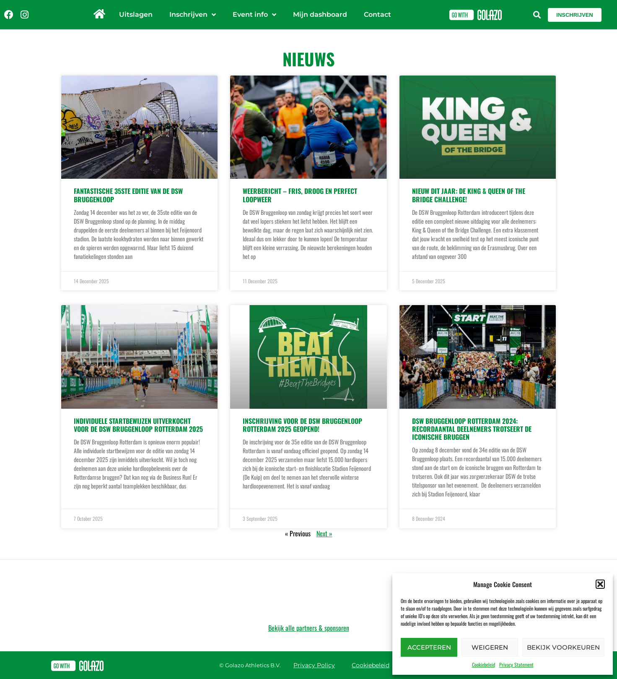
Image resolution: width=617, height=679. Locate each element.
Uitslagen (136, 14)
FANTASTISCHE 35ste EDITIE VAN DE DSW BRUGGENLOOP (128, 195)
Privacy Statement (516, 664)
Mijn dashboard (320, 14)
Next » (324, 533)
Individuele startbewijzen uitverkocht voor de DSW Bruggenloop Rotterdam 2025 (138, 425)
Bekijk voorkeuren (563, 647)
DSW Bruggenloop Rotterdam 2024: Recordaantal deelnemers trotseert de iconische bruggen (471, 429)
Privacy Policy (314, 665)
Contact (377, 14)
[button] (600, 584)
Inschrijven (192, 14)
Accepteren (429, 647)
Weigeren (490, 647)
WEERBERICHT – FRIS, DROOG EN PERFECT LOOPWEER (300, 195)
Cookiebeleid (483, 664)
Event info (254, 14)
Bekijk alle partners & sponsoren (308, 628)
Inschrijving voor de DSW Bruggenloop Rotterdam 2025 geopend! (302, 425)
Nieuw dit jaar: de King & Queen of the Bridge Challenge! (468, 195)
